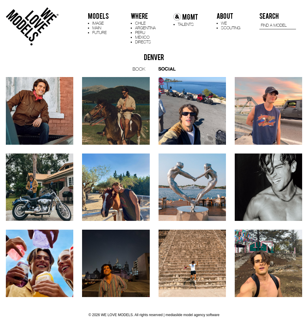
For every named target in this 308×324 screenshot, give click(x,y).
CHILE (140, 23)
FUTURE (99, 32)
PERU (140, 32)
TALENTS (186, 24)
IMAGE (98, 23)
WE (224, 23)
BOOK (138, 68)
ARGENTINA (145, 27)
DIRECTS (143, 41)
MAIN (96, 27)
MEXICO (142, 37)
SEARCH (269, 16)
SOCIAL (167, 68)
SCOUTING (230, 27)
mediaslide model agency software (192, 315)
